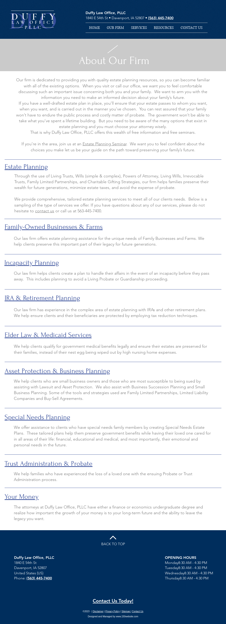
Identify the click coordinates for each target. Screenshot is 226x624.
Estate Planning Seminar (104, 143)
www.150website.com (127, 616)
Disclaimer (98, 611)
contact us (44, 210)
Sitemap (126, 611)
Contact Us (137, 611)
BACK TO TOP (113, 544)
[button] (139, 28)
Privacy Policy (112, 611)
